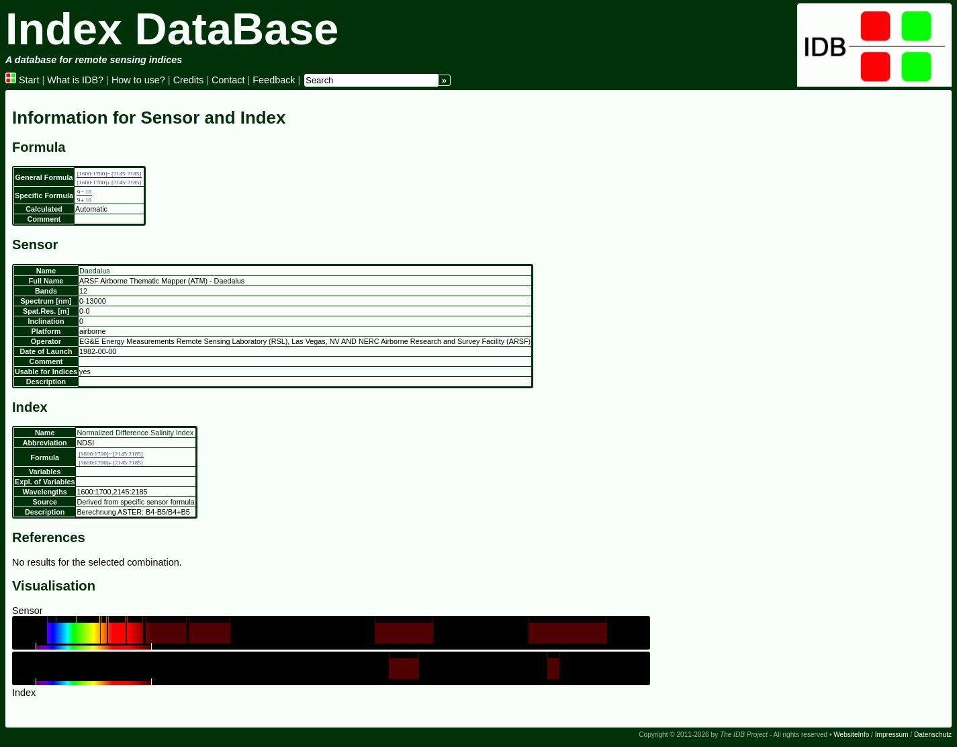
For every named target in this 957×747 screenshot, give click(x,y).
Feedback (274, 80)
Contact (228, 80)
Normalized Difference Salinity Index (135, 433)
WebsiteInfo (851, 734)
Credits (188, 80)
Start (22, 80)
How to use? (138, 80)
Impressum (892, 734)
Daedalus (94, 271)
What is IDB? (75, 80)
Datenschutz (933, 734)
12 (83, 291)
